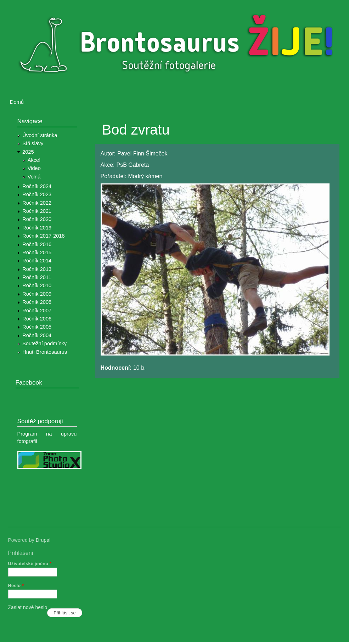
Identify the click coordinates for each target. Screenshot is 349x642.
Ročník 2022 (36, 203)
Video (34, 168)
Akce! (34, 160)
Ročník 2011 (36, 277)
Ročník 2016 (36, 244)
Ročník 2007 (36, 310)
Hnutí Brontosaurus (44, 352)
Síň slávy (32, 143)
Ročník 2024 (36, 186)
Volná (34, 177)
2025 (28, 152)
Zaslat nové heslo (27, 607)
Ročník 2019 (36, 228)
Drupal (43, 540)
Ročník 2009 (36, 294)
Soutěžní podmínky (44, 343)
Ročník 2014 (36, 260)
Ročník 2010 (36, 285)
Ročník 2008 (36, 302)
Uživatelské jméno (30, 563)
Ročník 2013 (36, 269)
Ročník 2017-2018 (43, 236)
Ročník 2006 (36, 319)
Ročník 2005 (36, 327)
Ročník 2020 (36, 219)
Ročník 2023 (36, 194)
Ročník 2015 (36, 252)
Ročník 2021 (36, 211)
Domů (17, 102)
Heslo (16, 585)
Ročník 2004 (36, 335)
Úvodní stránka (39, 135)
